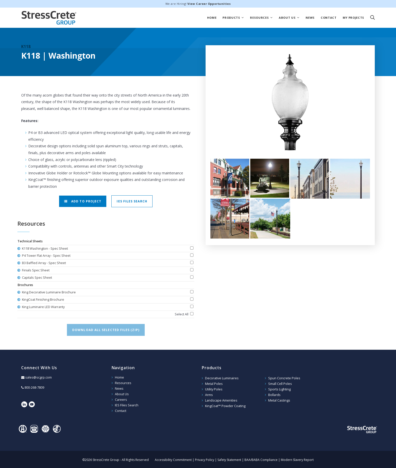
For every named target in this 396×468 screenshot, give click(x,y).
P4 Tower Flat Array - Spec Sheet (45, 255)
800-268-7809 (34, 387)
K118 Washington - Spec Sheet (44, 248)
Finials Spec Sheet (35, 270)
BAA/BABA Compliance (261, 459)
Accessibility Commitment (173, 459)
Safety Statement (229, 459)
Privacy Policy (204, 459)
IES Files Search (132, 201)
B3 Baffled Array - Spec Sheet (43, 263)
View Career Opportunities (209, 4)
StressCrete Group (49, 18)
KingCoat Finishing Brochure (42, 299)
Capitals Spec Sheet (36, 277)
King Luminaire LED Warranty (43, 307)
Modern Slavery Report (297, 459)
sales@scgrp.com (38, 377)
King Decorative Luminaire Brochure (48, 292)
